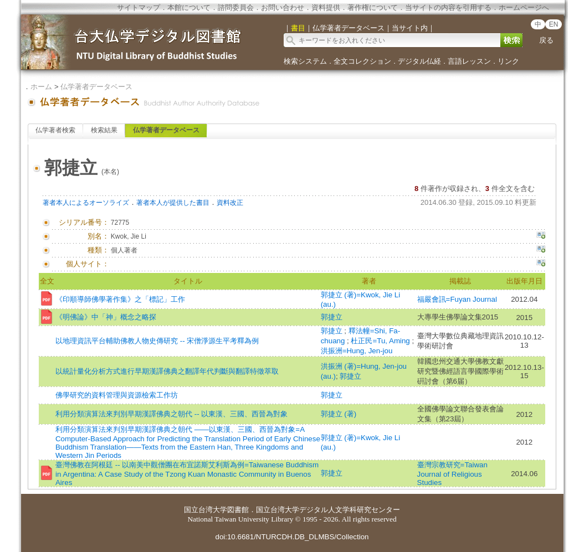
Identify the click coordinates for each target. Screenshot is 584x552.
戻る (546, 40)
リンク (508, 61)
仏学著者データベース (96, 86)
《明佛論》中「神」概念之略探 (105, 317)
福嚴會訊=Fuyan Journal (457, 299)
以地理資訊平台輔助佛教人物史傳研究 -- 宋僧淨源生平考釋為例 (157, 341)
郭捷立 (331, 317)
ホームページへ (524, 7)
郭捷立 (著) (339, 414)
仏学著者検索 (55, 130)
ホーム (41, 86)
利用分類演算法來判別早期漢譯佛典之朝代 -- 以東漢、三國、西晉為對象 (171, 414)
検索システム (305, 61)
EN (554, 24)
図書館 (238, 509)
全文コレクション (362, 61)
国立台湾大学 (205, 509)
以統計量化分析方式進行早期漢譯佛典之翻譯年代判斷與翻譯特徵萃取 (167, 371)
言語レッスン (469, 61)
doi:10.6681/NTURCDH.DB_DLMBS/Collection (291, 537)
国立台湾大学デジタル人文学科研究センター (328, 509)
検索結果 (104, 130)
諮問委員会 (236, 7)
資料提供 (325, 7)
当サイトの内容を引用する (448, 7)
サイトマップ (138, 7)
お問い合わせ (282, 7)
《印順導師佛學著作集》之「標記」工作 (120, 299)
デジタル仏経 (419, 61)
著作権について (372, 7)
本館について (189, 7)
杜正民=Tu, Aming (381, 341)
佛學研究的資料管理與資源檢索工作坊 (116, 395)
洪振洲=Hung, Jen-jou (357, 351)
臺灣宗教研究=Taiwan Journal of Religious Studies (452, 474)
